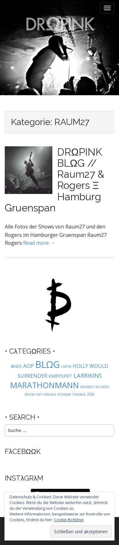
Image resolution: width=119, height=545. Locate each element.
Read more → (39, 242)
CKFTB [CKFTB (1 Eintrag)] (66, 366)
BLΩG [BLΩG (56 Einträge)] (47, 364)
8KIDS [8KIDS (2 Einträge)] (16, 366)
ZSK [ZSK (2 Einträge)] (91, 394)
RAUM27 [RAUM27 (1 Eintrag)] (87, 387)
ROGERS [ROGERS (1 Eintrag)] (102, 387)
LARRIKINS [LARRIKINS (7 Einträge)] (88, 375)
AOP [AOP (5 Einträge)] (28, 365)
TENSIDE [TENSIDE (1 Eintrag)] (79, 394)
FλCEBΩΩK (23, 451)
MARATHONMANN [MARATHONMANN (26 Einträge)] (44, 385)
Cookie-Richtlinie (69, 519)
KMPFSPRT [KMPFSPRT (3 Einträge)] (60, 376)
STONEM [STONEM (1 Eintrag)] (64, 394)
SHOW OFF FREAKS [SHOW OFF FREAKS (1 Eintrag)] (40, 394)
